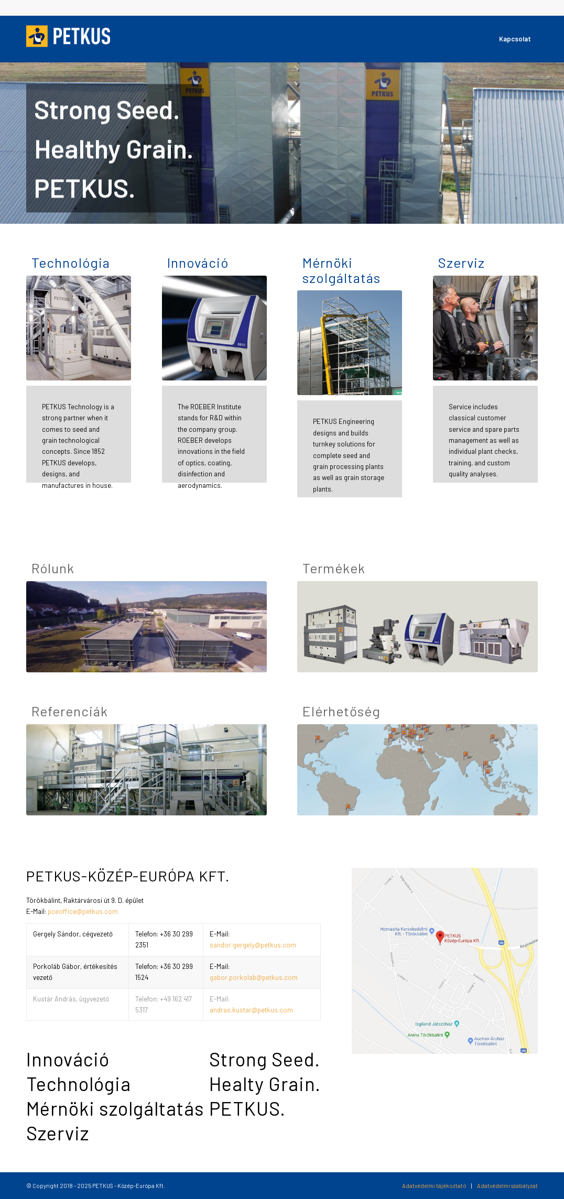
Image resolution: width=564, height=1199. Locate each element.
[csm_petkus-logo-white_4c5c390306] (68, 38)
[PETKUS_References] (146, 769)
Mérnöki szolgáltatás (341, 270)
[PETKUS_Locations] (417, 769)
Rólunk (52, 568)
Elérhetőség (341, 711)
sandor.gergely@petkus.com (253, 945)
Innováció (198, 262)
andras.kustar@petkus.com (251, 1010)
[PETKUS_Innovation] (214, 328)
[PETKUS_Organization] (146, 626)
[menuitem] (515, 38)
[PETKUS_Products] (417, 626)
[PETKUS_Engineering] (349, 342)
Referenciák (69, 711)
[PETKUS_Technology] (78, 328)
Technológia (70, 262)
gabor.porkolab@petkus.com (254, 977)
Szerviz (461, 262)
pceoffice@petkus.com (83, 911)
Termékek (333, 568)
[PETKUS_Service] (485, 328)
